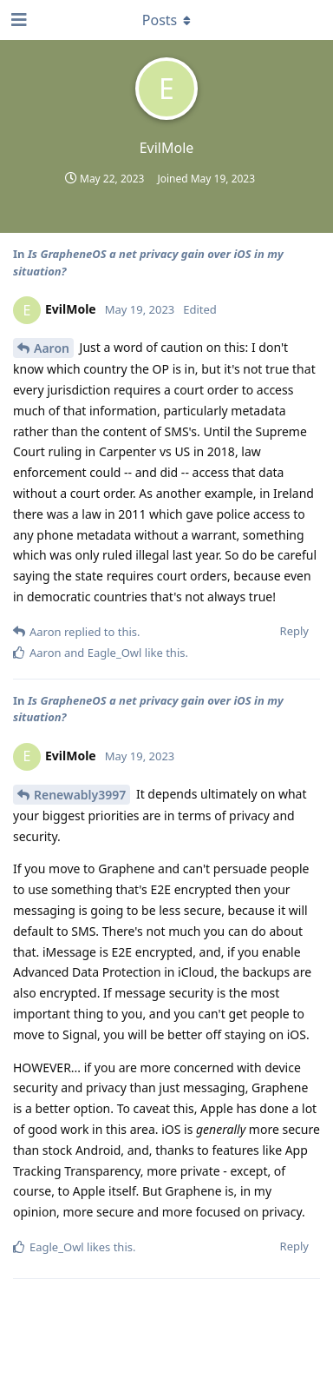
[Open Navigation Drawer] (17, 20)
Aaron (51, 348)
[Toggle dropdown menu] (166, 20)
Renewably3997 (80, 794)
